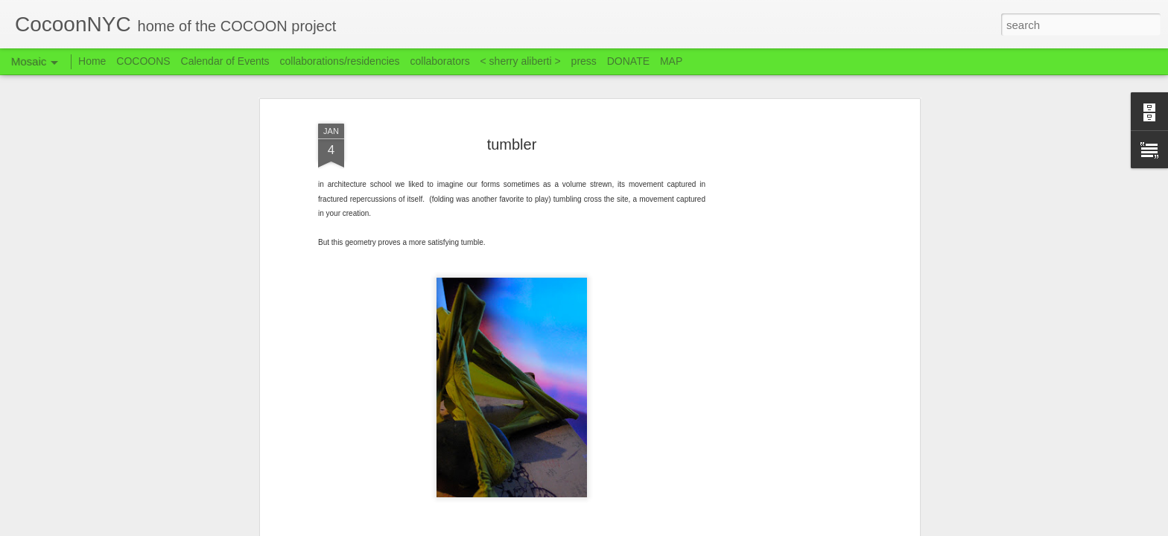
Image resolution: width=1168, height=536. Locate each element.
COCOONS (143, 61)
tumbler (512, 138)
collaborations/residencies (340, 61)
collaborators (439, 61)
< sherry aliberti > (520, 61)
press (584, 61)
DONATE (628, 61)
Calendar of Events (225, 61)
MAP (671, 61)
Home (92, 61)
